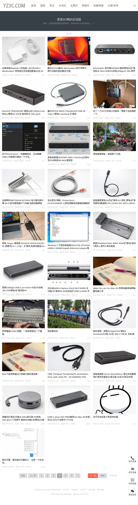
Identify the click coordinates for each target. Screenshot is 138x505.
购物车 (85, 5)
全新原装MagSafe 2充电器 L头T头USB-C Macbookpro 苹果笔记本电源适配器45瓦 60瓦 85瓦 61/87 (22, 71)
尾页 (103, 475)
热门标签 (92, 490)
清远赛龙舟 (53, 331)
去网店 (74, 5)
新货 (33, 5)
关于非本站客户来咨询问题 (105, 417)
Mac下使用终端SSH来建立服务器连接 (19, 374)
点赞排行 (83, 490)
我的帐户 (74, 490)
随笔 (42, 5)
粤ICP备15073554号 (80, 494)
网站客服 (100, 490)
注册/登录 (113, 5)
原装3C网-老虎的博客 (64, 494)
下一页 (93, 475)
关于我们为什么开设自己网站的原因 (47, 490)
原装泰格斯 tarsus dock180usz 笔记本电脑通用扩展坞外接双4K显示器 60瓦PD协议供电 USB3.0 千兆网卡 (114, 377)
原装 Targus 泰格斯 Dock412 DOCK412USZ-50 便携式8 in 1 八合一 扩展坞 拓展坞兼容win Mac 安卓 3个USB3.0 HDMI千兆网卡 (23, 246)
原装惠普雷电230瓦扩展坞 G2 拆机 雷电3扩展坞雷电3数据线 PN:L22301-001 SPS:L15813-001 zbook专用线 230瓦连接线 (114, 203)
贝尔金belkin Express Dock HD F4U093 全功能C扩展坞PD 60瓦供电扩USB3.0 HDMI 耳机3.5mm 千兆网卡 (68, 291)
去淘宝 (62, 5)
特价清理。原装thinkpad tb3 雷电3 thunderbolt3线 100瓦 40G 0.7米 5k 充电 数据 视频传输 (113, 334)
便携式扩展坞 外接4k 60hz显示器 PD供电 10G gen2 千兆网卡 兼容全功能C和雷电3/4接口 (23, 420)
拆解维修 (99, 5)
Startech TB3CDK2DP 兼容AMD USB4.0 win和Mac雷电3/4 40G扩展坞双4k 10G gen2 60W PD (23, 114)
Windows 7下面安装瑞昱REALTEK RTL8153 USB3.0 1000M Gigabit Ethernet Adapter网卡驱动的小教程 (69, 248)
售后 (52, 5)
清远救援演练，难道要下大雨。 (107, 154)
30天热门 (66, 490)
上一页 (33, 475)
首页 (23, 475)
